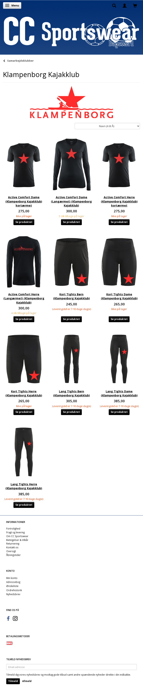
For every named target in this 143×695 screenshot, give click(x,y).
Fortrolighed (13, 528)
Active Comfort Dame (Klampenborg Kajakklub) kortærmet (23, 201)
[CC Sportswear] (71, 32)
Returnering (12, 543)
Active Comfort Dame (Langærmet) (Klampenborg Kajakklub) (71, 201)
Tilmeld (13, 681)
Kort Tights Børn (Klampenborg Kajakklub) (71, 296)
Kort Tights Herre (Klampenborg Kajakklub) (23, 393)
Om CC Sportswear (17, 536)
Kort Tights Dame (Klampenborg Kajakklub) (119, 296)
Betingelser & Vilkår (17, 540)
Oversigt (11, 551)
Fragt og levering (15, 532)
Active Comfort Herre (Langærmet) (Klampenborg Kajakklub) (23, 298)
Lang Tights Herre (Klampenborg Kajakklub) (23, 486)
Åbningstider (13, 555)
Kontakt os (12, 547)
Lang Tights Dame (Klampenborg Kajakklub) (119, 393)
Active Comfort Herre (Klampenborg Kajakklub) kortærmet (119, 201)
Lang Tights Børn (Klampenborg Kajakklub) (71, 393)
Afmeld (26, 681)
